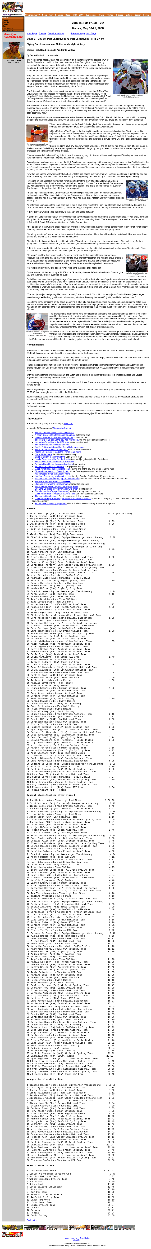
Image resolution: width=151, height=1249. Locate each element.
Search (138, 15)
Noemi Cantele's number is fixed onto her (54, 437)
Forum (146, 15)
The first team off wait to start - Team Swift (54, 432)
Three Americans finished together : (51, 449)
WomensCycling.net (61, 428)
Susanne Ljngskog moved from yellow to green (56, 489)
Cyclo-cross (91, 15)
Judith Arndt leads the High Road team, (53, 469)
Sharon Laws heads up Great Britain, (52, 471)
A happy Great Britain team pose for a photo (55, 435)
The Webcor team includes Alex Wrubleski (54, 461)
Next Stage (91, 33)
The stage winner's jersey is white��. (53, 481)
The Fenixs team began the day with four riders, (57, 440)
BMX (81, 15)
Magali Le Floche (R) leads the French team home (58, 452)
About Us (76, 1240)
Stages (5, 20)
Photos (110, 15)
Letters (129, 15)
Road (68, 15)
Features (59, 15)
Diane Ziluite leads (43, 454)
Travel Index (85, 1238)
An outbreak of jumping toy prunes (51, 503)
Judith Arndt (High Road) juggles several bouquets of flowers (63, 498)
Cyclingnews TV (32, 15)
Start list (5, 22)
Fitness (119, 15)
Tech (51, 15)
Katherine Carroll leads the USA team (52, 442)
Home (5, 18)
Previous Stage (78, 33)
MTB (75, 15)
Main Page (32, 33)
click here (68, 423)
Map (4, 26)
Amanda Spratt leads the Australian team (54, 464)
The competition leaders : (47, 496)
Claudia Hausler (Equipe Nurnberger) (52, 491)
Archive (74, 1238)
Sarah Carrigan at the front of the (50, 457)
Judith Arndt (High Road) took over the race (55, 494)
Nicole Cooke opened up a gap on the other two (57, 478)
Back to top (32, 1220)
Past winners (7, 28)
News (44, 15)
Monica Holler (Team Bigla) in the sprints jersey (56, 486)
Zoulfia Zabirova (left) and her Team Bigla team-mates (60, 447)
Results (42, 33)
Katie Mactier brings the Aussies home (52, 474)
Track (101, 15)
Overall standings (56, 33)
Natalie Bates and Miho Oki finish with (52, 459)
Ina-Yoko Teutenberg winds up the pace (53, 476)
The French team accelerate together (52, 445)
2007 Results (7, 30)
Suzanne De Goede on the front (49, 466)
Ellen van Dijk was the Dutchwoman (51, 484)
